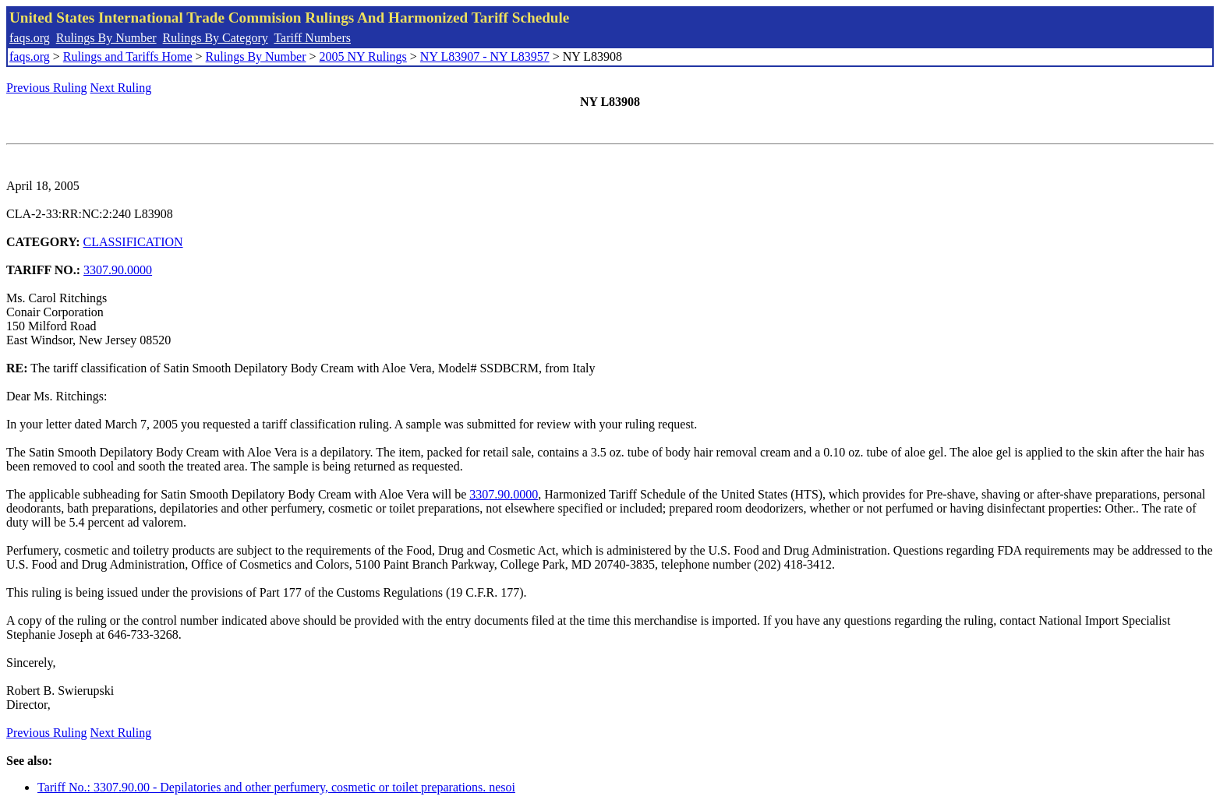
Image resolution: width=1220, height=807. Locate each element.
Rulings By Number (106, 37)
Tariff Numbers (312, 37)
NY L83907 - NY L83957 (485, 56)
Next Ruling (121, 87)
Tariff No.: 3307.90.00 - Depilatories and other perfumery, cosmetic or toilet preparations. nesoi (276, 787)
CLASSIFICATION (133, 241)
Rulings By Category (215, 37)
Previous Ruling (46, 87)
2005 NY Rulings (363, 56)
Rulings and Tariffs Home (128, 56)
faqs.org (29, 37)
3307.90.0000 (117, 270)
